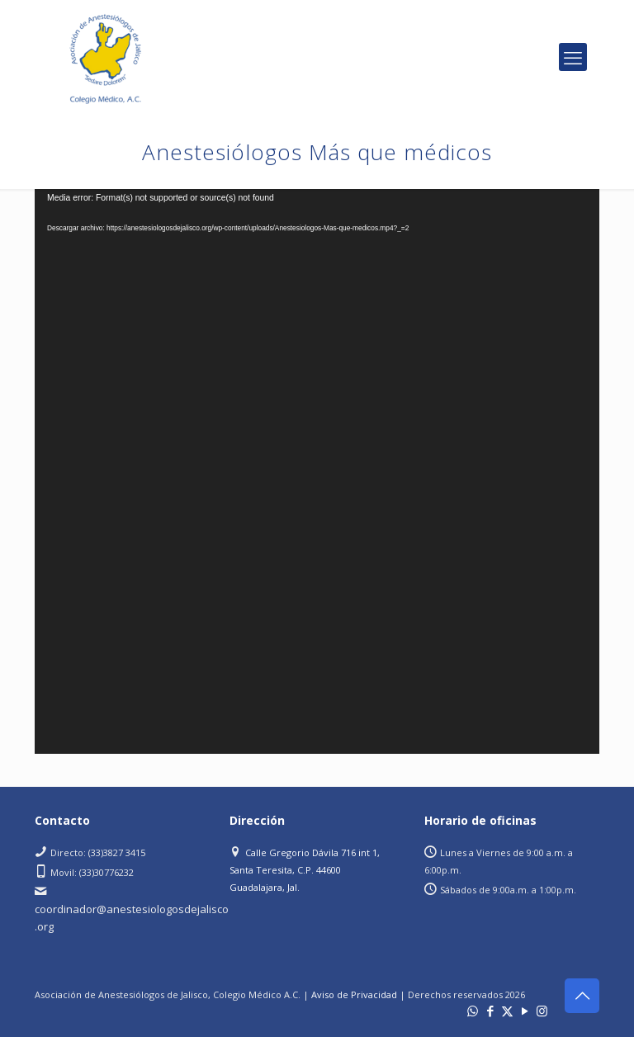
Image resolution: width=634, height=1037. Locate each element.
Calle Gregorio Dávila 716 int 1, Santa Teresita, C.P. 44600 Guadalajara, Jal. (304, 869)
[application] (317, 471)
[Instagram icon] (542, 1010)
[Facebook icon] (490, 1010)
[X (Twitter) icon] (507, 1010)
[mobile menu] (573, 57)
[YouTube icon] (524, 1010)
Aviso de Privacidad (354, 994)
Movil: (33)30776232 (92, 872)
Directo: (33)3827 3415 (97, 852)
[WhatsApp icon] (472, 1010)
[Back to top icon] (582, 995)
